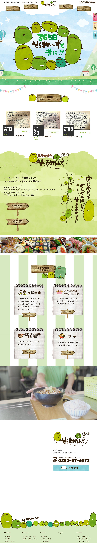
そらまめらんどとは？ (30, 528)
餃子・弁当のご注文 (83, 528)
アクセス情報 (9, 535)
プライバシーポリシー (84, 532)
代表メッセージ (10, 532)
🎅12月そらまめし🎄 (74, 137)
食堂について (45, 535)
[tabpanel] (10, 237)
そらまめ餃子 (45, 532)
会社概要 (8, 528)
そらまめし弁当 (46, 530)
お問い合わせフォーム (84, 530)
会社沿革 (8, 530)
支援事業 (44, 528)
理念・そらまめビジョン (30, 530)
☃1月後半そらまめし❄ (15, 136)
